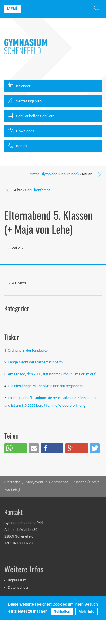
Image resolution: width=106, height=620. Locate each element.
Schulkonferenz (37, 190)
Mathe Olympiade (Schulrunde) (54, 174)
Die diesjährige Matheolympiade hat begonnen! (45, 386)
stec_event (35, 482)
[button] (15, 448)
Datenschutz (18, 587)
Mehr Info (86, 611)
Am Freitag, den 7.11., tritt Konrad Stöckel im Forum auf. (52, 374)
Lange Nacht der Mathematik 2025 (35, 362)
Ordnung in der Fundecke (28, 350)
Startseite (12, 482)
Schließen (62, 611)
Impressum (17, 580)
